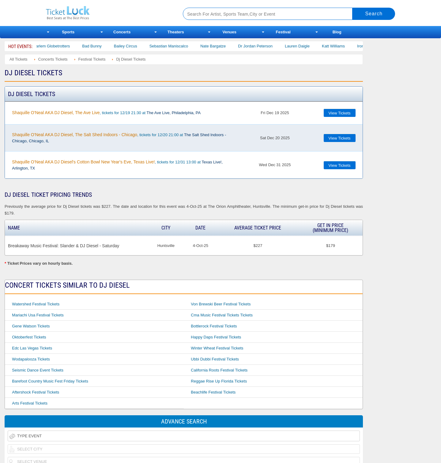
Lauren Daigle (301, 46)
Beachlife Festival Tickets (213, 392)
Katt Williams (337, 46)
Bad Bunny (96, 46)
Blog (337, 32)
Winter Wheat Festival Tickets (217, 348)
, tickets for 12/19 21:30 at (106, 112)
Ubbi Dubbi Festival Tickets (215, 359)
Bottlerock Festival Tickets (214, 326)
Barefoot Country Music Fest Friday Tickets (50, 381)
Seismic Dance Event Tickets (37, 370)
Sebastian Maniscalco (172, 46)
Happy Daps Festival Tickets (216, 337)
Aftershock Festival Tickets (35, 392)
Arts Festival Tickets (29, 403)
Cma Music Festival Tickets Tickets (222, 315)
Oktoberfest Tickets (29, 337)
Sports (68, 32)
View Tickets (340, 113)
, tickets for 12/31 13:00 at (117, 164)
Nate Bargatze (217, 46)
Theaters (176, 32)
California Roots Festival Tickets (219, 370)
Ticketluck (107, 13)
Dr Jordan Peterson (259, 46)
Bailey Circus (129, 46)
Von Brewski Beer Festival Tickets (221, 304)
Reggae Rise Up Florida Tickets (219, 381)
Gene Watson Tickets (31, 326)
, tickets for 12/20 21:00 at (119, 137)
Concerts (121, 32)
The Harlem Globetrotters (51, 46)
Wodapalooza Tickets (31, 359)
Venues (229, 32)
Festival (283, 32)
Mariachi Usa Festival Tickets (37, 315)
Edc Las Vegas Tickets (32, 348)
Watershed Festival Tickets (35, 304)
